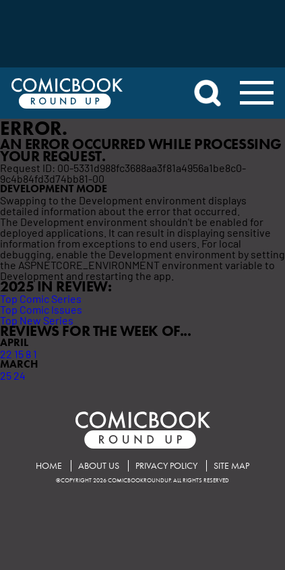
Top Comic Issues (41, 309)
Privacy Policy (166, 466)
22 (6, 353)
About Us (98, 466)
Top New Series (36, 319)
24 (19, 375)
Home (49, 466)
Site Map (231, 466)
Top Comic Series (41, 298)
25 (5, 375)
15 (19, 353)
